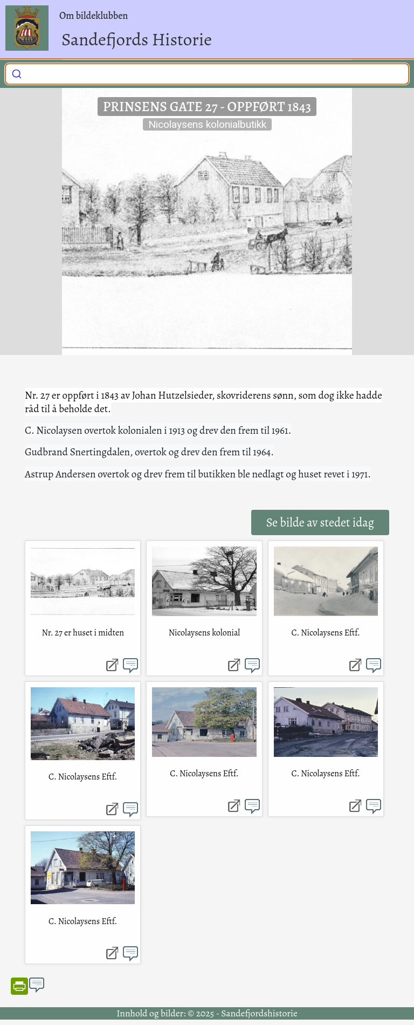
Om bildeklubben (93, 15)
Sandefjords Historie (136, 39)
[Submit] (16, 72)
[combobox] (207, 74)
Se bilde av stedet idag (320, 522)
